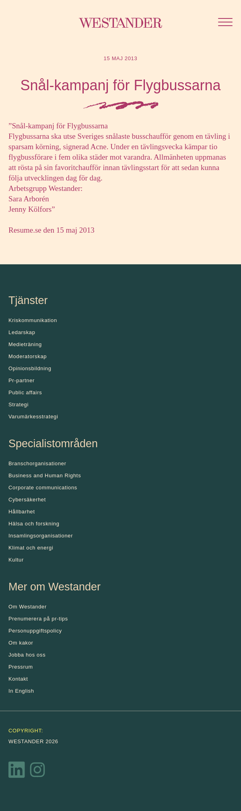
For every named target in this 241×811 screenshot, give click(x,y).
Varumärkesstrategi (33, 417)
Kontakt (18, 679)
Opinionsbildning (29, 368)
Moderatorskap (27, 356)
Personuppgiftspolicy (35, 631)
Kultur (16, 560)
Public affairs (25, 392)
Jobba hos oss (26, 655)
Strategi (18, 404)
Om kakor (20, 643)
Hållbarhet (21, 512)
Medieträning (25, 344)
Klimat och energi (31, 548)
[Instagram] (37, 771)
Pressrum (20, 667)
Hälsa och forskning (34, 524)
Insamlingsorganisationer (40, 536)
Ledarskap (21, 332)
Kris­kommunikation (32, 320)
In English (21, 691)
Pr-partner (21, 380)
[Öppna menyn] (225, 23)
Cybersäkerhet (27, 500)
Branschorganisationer (37, 463)
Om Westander (27, 607)
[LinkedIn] (16, 771)
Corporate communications (42, 488)
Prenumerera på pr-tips (38, 619)
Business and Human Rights (44, 475)
